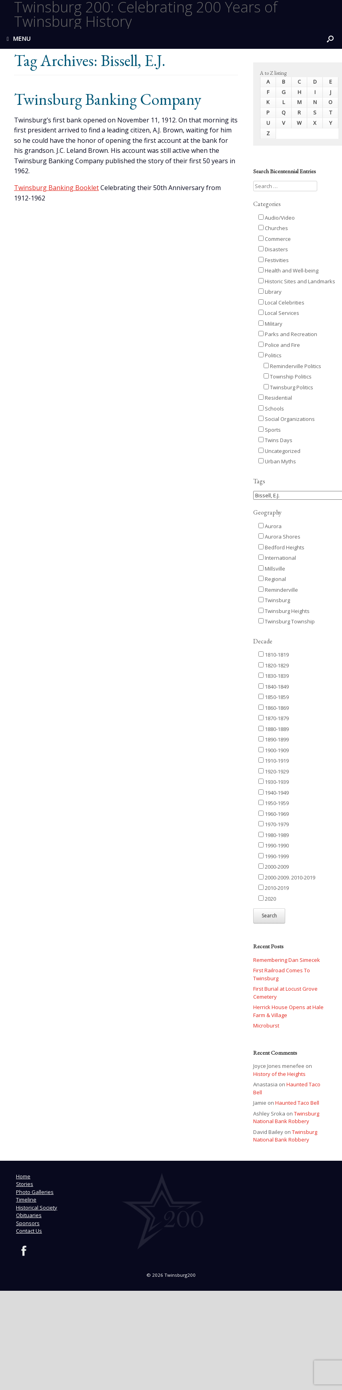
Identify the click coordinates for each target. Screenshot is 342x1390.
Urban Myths (277, 461)
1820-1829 (273, 665)
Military (270, 323)
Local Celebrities (281, 302)
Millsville (271, 568)
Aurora (270, 526)
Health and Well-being (288, 270)
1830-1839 (273, 675)
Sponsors (28, 1223)
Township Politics (288, 376)
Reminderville (278, 589)
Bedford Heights (281, 547)
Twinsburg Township (286, 621)
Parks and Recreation (287, 334)
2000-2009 (273, 866)
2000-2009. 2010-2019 (286, 877)
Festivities (273, 260)
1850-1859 (273, 697)
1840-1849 (273, 686)
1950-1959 (273, 803)
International (277, 557)
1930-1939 (273, 781)
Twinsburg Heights (284, 611)
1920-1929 (273, 771)
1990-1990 (273, 845)
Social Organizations (286, 419)
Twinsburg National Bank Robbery (286, 1117)
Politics (270, 355)
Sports (269, 429)
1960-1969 (273, 813)
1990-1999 (273, 856)
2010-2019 (273, 887)
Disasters (273, 249)
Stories (24, 1184)
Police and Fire (279, 345)
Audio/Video (276, 217)
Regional (272, 579)
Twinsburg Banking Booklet (56, 187)
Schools (271, 408)
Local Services (278, 312)
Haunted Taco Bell (297, 1102)
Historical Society (36, 1207)
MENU (18, 38)
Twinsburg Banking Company (107, 99)
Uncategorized (279, 451)
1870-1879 (273, 718)
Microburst (266, 1025)
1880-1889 (273, 729)
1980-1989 (273, 835)
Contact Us (29, 1230)
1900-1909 (273, 750)
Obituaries (29, 1215)
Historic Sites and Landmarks (296, 281)
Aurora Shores (279, 536)
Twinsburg (274, 600)
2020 (267, 898)
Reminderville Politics (292, 366)
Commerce (274, 238)
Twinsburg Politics (288, 387)
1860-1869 (273, 707)
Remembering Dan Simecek (286, 959)
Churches (273, 228)
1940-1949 (273, 792)
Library (270, 291)
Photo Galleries (35, 1192)
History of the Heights (279, 1074)
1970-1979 (273, 824)
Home (23, 1176)
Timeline (26, 1199)
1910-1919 (273, 760)
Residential (275, 397)
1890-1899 (273, 739)
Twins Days (275, 440)
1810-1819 (273, 654)
